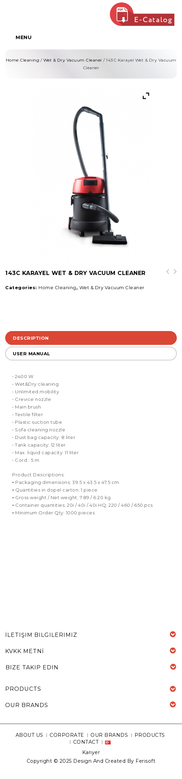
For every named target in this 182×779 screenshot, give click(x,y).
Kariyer (91, 752)
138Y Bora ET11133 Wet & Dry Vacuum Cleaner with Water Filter (173, 278)
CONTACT (86, 742)
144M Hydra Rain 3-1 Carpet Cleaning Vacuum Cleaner (165, 278)
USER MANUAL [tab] (31, 353)
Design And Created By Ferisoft (114, 761)
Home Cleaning (23, 60)
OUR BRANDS (109, 735)
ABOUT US (29, 735)
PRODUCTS (150, 735)
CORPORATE (67, 735)
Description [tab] (31, 338)
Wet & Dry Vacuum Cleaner (72, 60)
